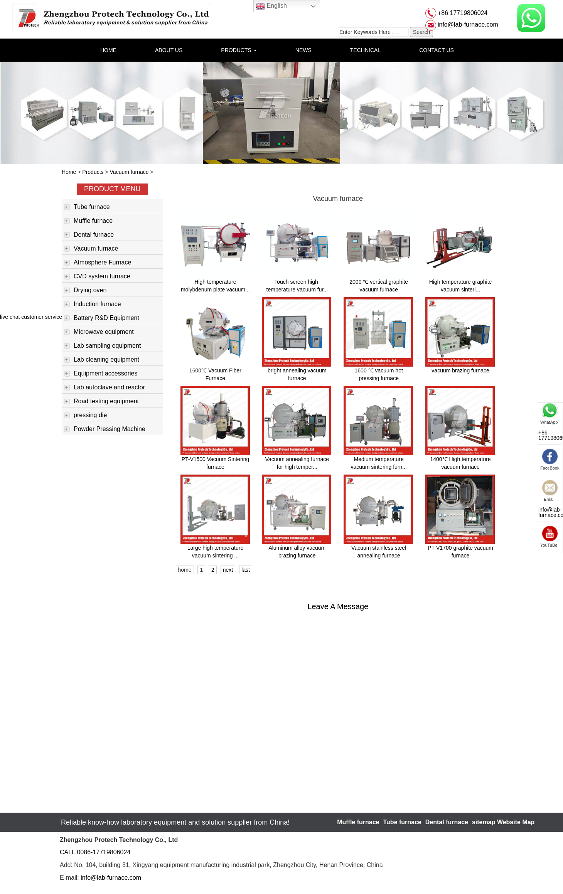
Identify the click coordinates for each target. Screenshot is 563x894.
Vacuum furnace (129, 172)
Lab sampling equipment (102, 346)
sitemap (483, 822)
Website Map (516, 822)
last (245, 570)
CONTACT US (436, 50)
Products (92, 172)
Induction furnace (92, 304)
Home (69, 172)
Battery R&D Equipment (101, 318)
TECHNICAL (365, 50)
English (271, 6)
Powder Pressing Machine (104, 429)
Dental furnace (89, 235)
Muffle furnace (88, 221)
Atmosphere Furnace (97, 263)
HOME (108, 50)
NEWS (303, 50)
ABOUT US (168, 50)
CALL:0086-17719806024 (95, 852)
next (228, 570)
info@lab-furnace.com (467, 24)
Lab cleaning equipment (101, 360)
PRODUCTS (238, 50)
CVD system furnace (97, 277)
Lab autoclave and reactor (104, 388)
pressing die (85, 415)
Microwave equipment (99, 332)
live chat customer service (31, 317)
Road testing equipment (101, 402)
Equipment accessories (100, 374)
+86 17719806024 (462, 13)
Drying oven (85, 291)
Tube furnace (87, 207)
